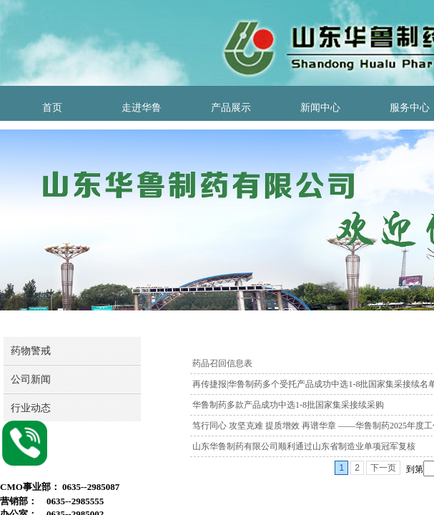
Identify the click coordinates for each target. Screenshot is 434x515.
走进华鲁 (142, 107)
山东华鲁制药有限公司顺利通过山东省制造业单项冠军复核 (303, 446)
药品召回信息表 (222, 363)
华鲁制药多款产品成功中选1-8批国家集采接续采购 (288, 405)
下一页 (383, 468)
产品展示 (231, 107)
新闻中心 (320, 107)
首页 (52, 107)
